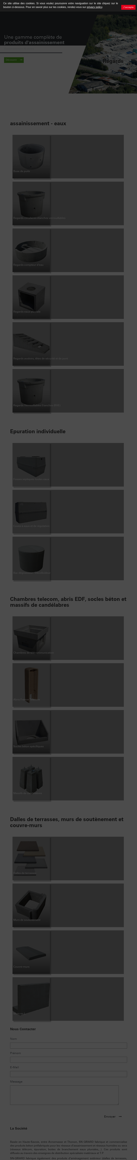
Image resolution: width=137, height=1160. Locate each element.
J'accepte (128, 7)
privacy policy (94, 7)
